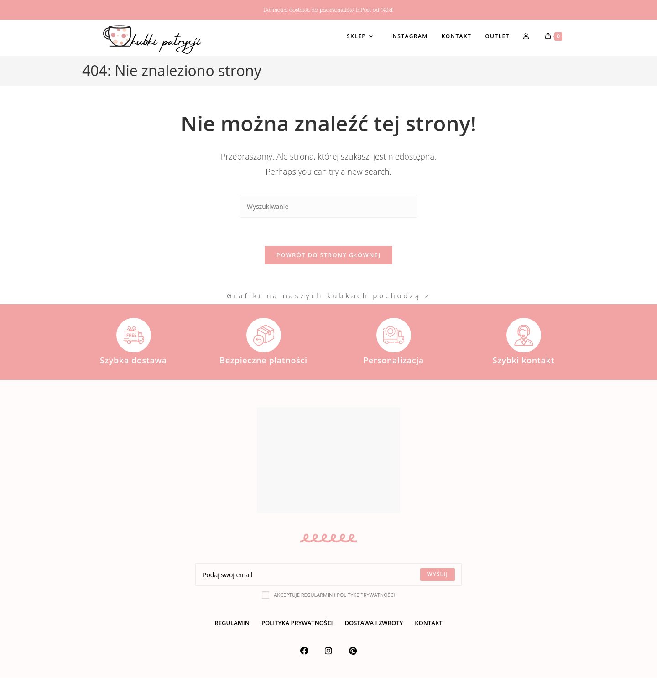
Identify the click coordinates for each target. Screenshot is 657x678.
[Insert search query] (328, 206)
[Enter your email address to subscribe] (328, 575)
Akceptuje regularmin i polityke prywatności (328, 595)
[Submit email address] (437, 575)
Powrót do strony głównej (328, 255)
